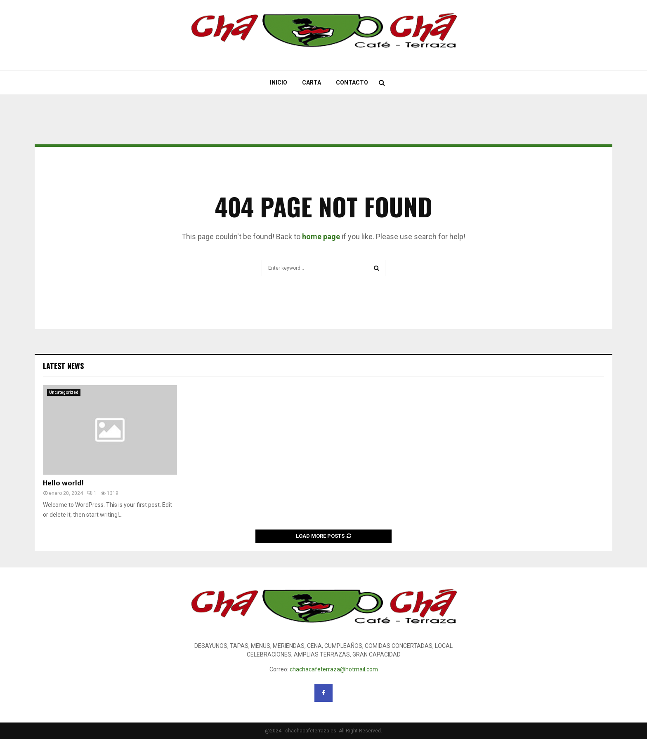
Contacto (352, 82)
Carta (311, 82)
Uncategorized (63, 392)
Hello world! (63, 483)
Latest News (63, 365)
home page (321, 236)
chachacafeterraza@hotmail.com (334, 669)
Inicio (278, 82)
